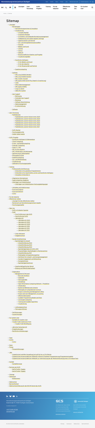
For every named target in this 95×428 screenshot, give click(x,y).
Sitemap (10, 13)
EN (90, 1)
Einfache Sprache (85, 1)
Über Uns (75, 7)
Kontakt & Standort (11, 405)
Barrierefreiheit (85, 423)
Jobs (66, 1)
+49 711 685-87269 (12, 409)
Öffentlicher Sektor (66, 7)
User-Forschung (30, 7)
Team (47, 1)
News (57, 1)
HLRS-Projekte (39, 7)
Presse (61, 1)
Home (4, 13)
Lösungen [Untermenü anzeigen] (21, 6)
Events (51, 1)
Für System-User (84, 7)
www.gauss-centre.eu (60, 414)
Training (48, 6)
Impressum (69, 423)
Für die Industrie (55, 7)
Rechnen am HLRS (74, 1)
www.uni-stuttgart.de (78, 412)
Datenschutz (76, 423)
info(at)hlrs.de (10, 411)
